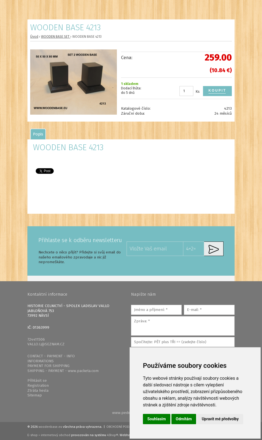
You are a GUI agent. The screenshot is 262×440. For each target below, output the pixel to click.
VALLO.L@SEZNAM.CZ (46, 344)
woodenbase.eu (50, 427)
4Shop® (112, 435)
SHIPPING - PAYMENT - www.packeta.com (63, 370)
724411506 (36, 339)
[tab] (38, 134)
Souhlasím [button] (156, 419)
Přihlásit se (37, 380)
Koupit (217, 90)
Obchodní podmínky (122, 427)
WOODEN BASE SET (55, 37)
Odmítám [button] (184, 419)
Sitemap (34, 395)
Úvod (34, 37)
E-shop (32, 435)
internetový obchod (55, 435)
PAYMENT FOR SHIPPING (48, 365)
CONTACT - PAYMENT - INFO (51, 356)
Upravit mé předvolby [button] (220, 419)
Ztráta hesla (37, 390)
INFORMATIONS (40, 361)
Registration (38, 385)
